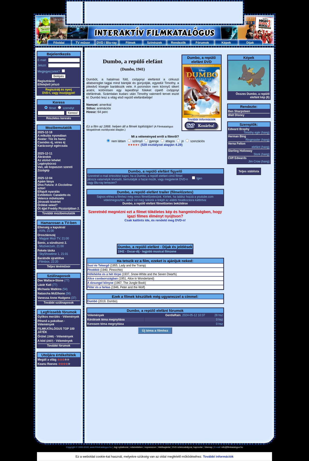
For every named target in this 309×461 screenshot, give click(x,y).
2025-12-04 (45, 178)
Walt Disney (236, 115)
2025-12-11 (45, 153)
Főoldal (58, 42)
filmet (52, 108)
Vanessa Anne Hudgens (54, 298)
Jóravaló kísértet (49, 201)
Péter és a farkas (98, 287)
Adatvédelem (136, 447)
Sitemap (208, 447)
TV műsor (83, 42)
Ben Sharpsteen (239, 111)
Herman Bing (237, 136)
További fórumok (58, 345)
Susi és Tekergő (98, 265)
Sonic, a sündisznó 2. (52, 242)
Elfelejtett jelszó (49, 84)
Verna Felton (237, 143)
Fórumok (202, 42)
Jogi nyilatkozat (120, 447)
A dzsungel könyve (100, 283)
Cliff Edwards (237, 158)
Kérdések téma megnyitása (106, 319)
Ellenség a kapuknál (51, 227)
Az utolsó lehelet (49, 160)
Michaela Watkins (50, 289)
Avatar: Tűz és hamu (52, 139)
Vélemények (95, 315)
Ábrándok (44, 157)
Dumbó (92, 301)
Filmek (130, 42)
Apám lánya (46, 181)
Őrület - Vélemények (55, 336)
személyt (68, 108)
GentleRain (173, 315)
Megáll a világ (47, 359)
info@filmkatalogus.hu (232, 447)
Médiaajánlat (164, 447)
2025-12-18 (45, 132)
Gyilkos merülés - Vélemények (58, 316)
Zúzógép (43, 170)
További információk (201, 119)
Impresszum (150, 447)
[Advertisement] (155, 12)
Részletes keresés (58, 118)
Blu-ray (111, 42)
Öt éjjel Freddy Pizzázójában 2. (59, 208)
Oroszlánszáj (47, 235)
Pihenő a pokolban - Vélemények (51, 322)
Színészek (154, 42)
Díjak (250, 42)
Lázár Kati (44, 284)
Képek (226, 42)
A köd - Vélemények (55, 340)
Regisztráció (46, 81)
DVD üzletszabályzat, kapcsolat (187, 447)
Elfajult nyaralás (49, 191)
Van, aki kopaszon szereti (55, 167)
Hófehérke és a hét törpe (104, 274)
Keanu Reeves (47, 364)
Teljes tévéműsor (58, 266)
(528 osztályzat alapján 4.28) (162, 145)
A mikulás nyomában (52, 135)
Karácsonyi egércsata (53, 145)
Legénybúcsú (47, 163)
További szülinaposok (59, 302)
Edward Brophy (239, 129)
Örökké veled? (48, 205)
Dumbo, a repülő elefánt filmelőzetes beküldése (155, 203)
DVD (100, 42)
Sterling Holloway (240, 151)
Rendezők (178, 42)
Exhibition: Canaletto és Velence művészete (54, 196)
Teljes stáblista (249, 171)
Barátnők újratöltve (51, 258)
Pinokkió (93, 270)
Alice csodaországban (102, 278)
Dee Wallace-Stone (50, 280)
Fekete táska (46, 250)
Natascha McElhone (51, 293)
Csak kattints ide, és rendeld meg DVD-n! (155, 220)
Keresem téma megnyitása (105, 324)
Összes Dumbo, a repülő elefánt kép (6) (252, 95)
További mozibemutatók (58, 213)
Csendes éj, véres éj (51, 142)
